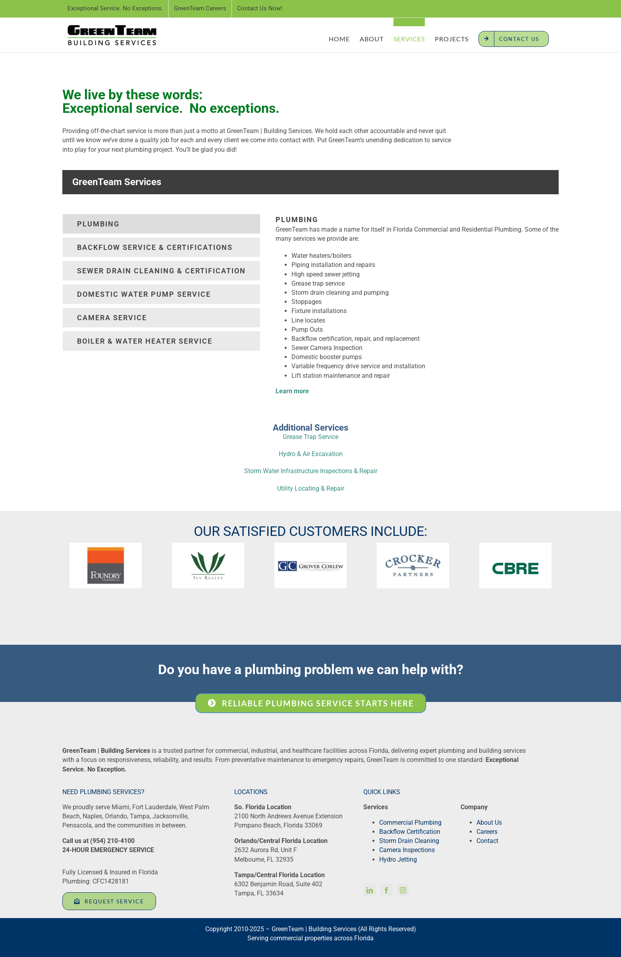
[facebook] (386, 890)
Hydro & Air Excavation (311, 454)
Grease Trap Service (310, 437)
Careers (487, 831)
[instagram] (403, 890)
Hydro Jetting (398, 859)
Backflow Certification (409, 831)
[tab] (161, 224)
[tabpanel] (417, 309)
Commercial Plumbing (410, 822)
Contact (487, 841)
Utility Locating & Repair (310, 488)
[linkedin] (369, 890)
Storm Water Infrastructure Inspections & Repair (310, 471)
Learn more (292, 391)
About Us (489, 822)
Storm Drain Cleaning (409, 841)
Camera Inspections (407, 850)
